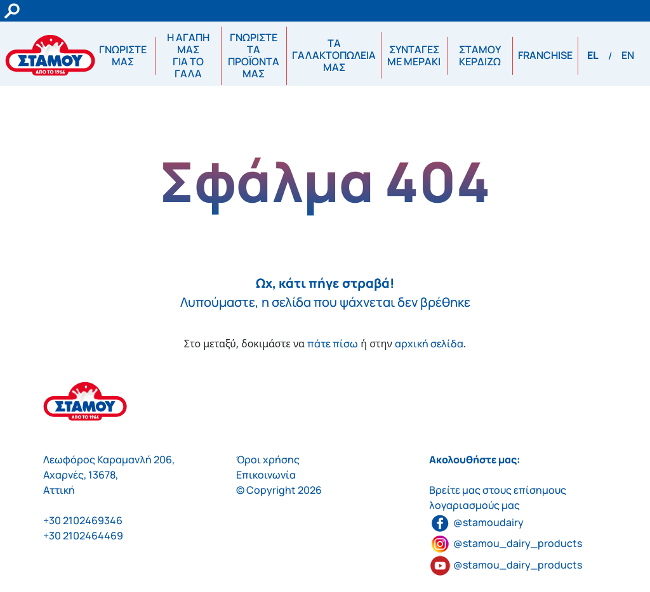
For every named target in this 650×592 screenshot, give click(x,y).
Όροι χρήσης (268, 460)
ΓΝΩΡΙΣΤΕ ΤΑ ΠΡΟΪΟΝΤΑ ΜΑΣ (253, 55)
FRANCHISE (545, 55)
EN (627, 55)
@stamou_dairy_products (517, 543)
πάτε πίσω (332, 344)
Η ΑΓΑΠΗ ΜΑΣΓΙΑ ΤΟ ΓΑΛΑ (188, 55)
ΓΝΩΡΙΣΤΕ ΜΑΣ (123, 55)
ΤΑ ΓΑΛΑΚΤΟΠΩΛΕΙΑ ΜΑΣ (334, 55)
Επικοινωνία (266, 475)
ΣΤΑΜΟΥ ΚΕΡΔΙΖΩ (480, 55)
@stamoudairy (476, 522)
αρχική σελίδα (429, 344)
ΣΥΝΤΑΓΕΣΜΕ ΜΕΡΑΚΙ (414, 55)
